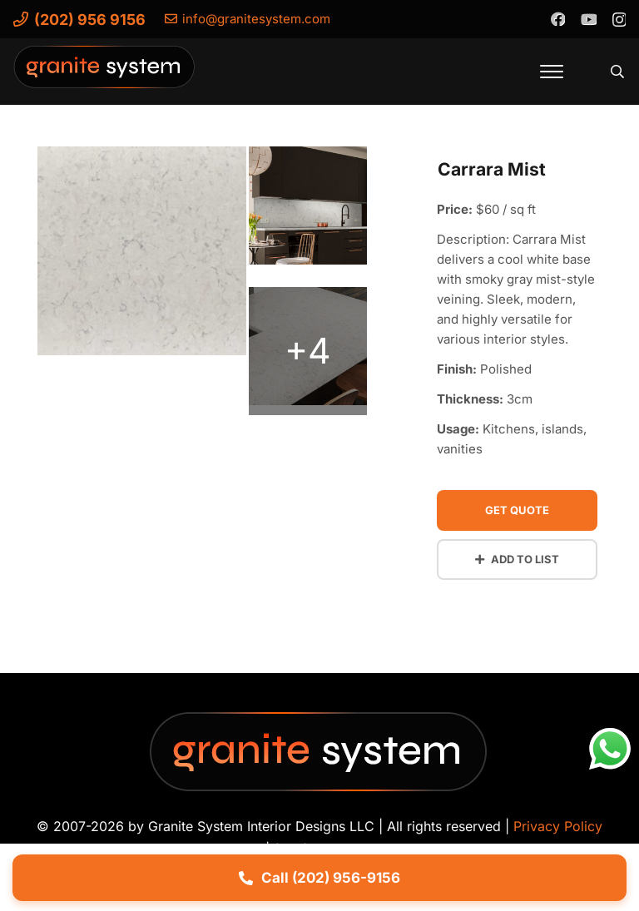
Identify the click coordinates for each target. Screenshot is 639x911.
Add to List (517, 559)
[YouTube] (588, 18)
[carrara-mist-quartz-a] (308, 210)
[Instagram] (619, 19)
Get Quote (517, 510)
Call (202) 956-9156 (319, 877)
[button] (551, 71)
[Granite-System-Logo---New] (104, 75)
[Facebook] (557, 18)
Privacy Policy (557, 826)
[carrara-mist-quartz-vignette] (141, 255)
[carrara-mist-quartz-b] (308, 351)
